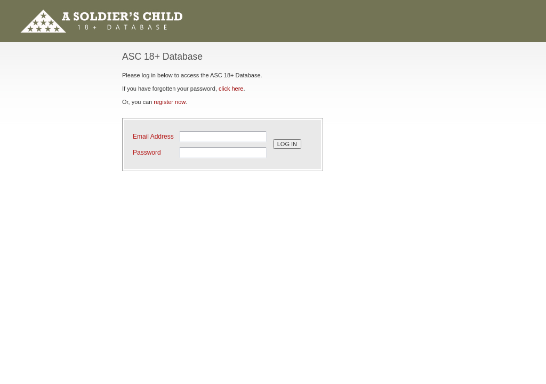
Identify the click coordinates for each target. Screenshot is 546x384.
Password (147, 152)
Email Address (153, 136)
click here (231, 88)
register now (169, 102)
